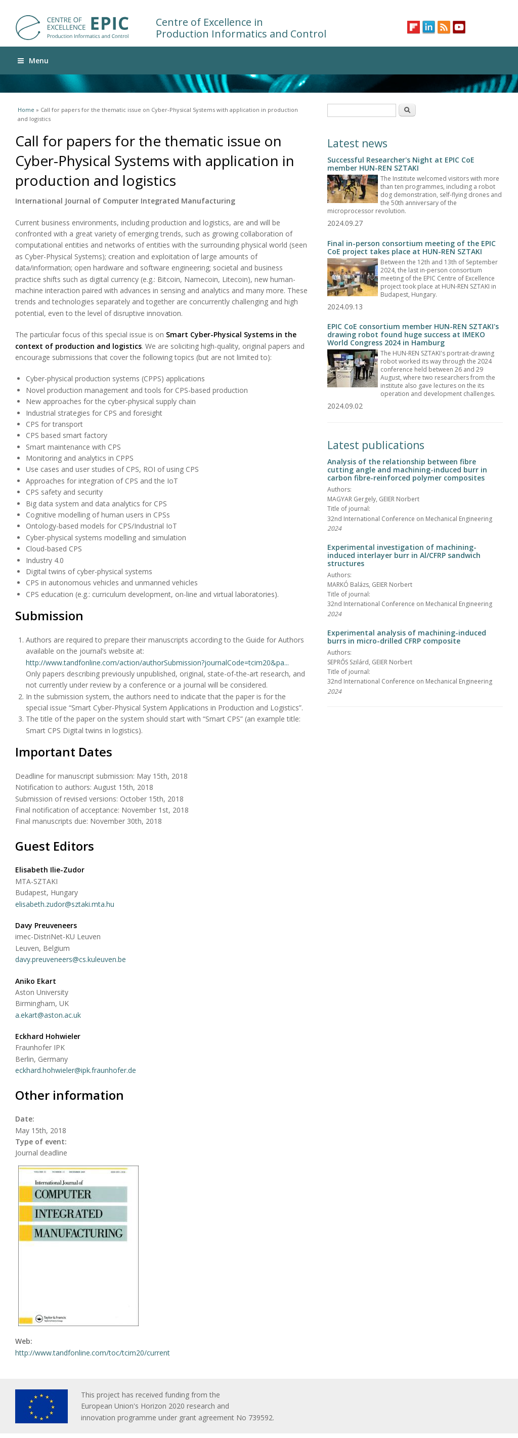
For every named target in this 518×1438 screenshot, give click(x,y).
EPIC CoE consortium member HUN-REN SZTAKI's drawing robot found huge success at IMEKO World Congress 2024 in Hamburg (413, 334)
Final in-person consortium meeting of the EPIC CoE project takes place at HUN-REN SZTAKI (411, 247)
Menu (33, 60)
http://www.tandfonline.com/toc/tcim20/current (92, 1352)
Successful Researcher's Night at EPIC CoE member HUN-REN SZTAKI (400, 164)
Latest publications (375, 445)
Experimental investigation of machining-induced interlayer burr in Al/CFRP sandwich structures (404, 555)
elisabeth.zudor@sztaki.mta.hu (64, 904)
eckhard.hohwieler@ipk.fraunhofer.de (75, 1070)
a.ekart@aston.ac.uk (48, 1015)
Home (26, 109)
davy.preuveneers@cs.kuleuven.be (70, 959)
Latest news (357, 143)
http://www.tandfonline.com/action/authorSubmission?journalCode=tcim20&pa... (157, 662)
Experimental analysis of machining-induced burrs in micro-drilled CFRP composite (406, 637)
